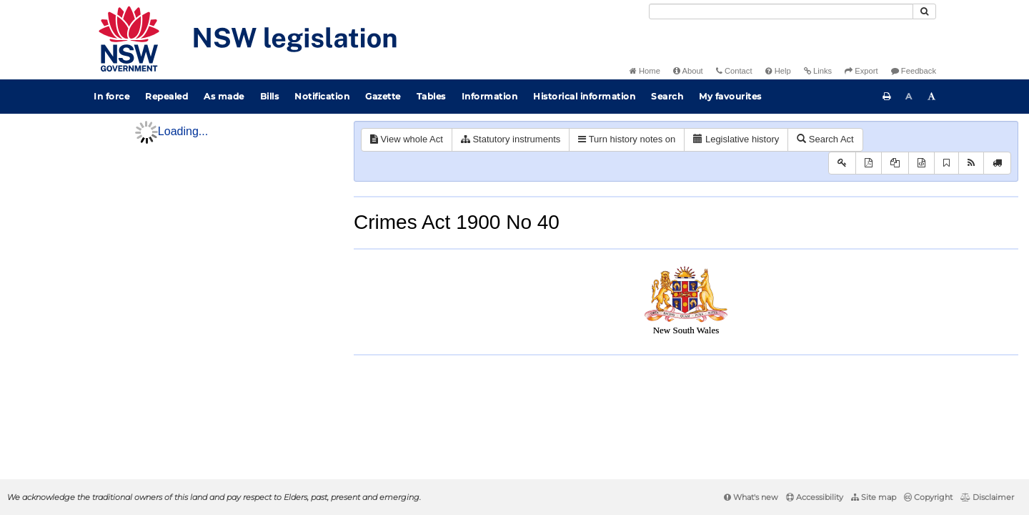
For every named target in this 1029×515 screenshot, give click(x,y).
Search (667, 96)
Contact (734, 71)
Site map (873, 497)
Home (645, 71)
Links (818, 71)
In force (111, 96)
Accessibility (814, 497)
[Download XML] (921, 163)
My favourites (730, 96)
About (688, 71)
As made (224, 96)
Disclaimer (987, 497)
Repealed (166, 96)
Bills (269, 96)
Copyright (928, 497)
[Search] (781, 11)
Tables (431, 96)
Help (778, 71)
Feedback (913, 71)
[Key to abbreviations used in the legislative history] (842, 163)
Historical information (584, 96)
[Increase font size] (932, 96)
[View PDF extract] (895, 163)
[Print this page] (887, 96)
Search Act (825, 139)
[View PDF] (868, 163)
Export (861, 71)
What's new (751, 497)
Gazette (383, 96)
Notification (321, 96)
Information (490, 96)
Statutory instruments (510, 139)
